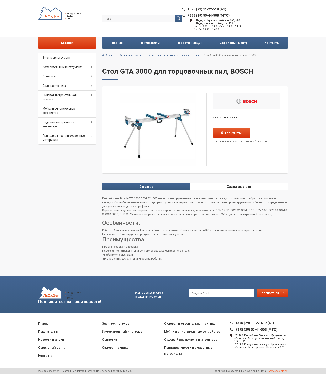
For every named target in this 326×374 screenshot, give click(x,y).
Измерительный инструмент (62, 67)
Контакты (271, 43)
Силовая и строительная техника (60, 97)
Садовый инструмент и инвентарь (58, 124)
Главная (117, 43)
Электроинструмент (56, 57)
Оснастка (49, 76)
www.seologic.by (278, 371)
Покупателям (150, 43)
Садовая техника (54, 85)
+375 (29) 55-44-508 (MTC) (209, 15)
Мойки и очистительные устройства (59, 110)
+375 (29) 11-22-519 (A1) (207, 9)
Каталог (67, 43)
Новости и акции (190, 43)
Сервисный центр (234, 43)
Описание (146, 186)
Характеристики (239, 186)
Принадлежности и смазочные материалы (64, 138)
